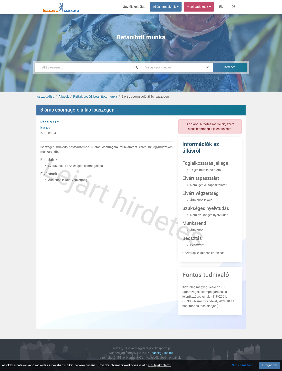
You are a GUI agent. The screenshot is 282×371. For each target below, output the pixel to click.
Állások (64, 96)
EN (222, 7)
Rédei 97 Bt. (50, 122)
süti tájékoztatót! (159, 365)
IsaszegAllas (45, 96)
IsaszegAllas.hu (162, 353)
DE (234, 7)
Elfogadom (269, 365)
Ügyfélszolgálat (134, 7)
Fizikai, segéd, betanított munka (95, 96)
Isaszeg (45, 127)
